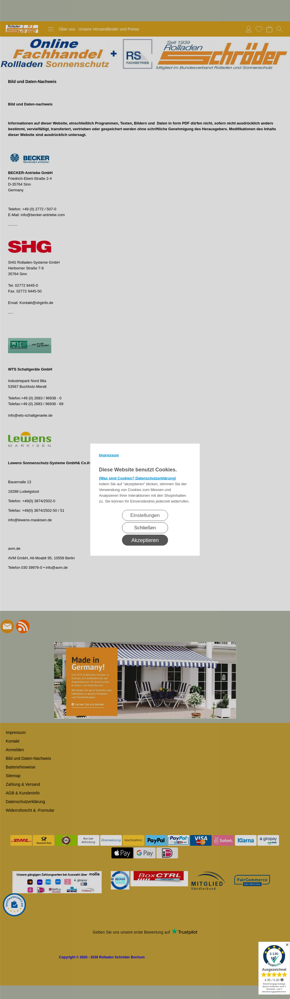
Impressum (109, 455)
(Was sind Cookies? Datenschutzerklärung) (137, 478)
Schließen (145, 527)
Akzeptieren (145, 540)
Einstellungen (145, 515)
